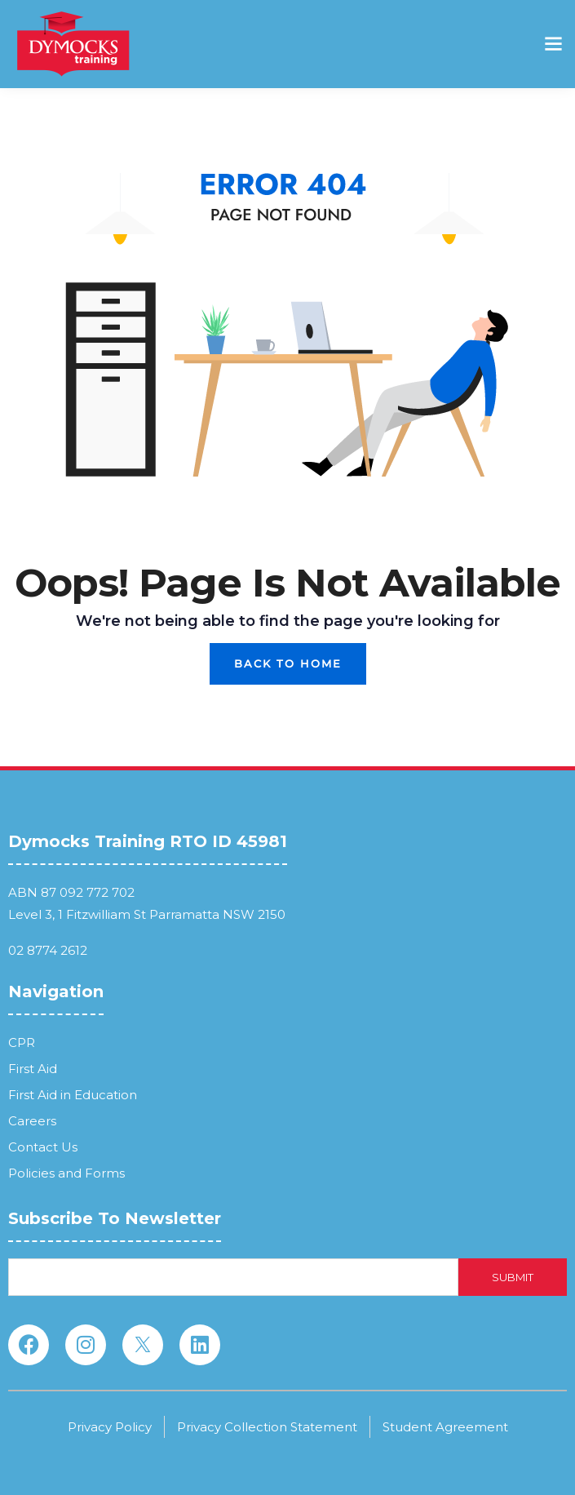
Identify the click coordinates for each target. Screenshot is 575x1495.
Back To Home (288, 663)
